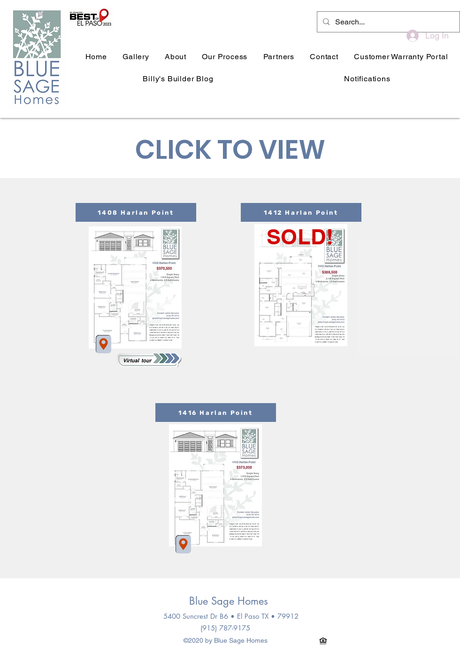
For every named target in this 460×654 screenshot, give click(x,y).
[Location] (103, 344)
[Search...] (387, 22)
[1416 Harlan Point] (215, 412)
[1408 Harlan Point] (136, 212)
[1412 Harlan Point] (301, 212)
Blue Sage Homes (228, 600)
